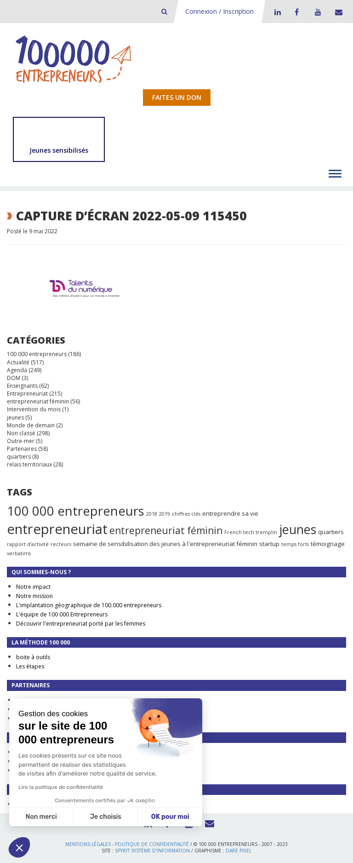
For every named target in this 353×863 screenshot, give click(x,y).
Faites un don (176, 97)
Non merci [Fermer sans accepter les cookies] (41, 817)
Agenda (17, 370)
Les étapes (30, 666)
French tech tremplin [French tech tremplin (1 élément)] (250, 532)
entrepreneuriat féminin (38, 401)
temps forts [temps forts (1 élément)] (295, 544)
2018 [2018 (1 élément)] (151, 514)
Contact (337, 12)
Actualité (18, 362)
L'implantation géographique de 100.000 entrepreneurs (88, 605)
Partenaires (22, 449)
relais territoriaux (29, 464)
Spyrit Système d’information (152, 850)
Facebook (296, 12)
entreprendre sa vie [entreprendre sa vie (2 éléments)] (230, 513)
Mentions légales (88, 844)
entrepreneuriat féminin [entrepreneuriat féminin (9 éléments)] (165, 530)
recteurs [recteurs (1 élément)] (61, 544)
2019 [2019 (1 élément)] (164, 514)
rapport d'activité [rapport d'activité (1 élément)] (28, 544)
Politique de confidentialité (152, 844)
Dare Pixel (238, 850)
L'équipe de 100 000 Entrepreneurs (62, 614)
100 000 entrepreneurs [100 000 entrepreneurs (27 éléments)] (75, 510)
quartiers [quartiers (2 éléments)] (331, 532)
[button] (19, 847)
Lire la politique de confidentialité (60, 787)
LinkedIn (276, 12)
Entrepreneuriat (27, 393)
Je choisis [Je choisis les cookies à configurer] (105, 817)
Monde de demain (31, 425)
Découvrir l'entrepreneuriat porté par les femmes (80, 623)
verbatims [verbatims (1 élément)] (19, 553)
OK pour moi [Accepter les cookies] (170, 817)
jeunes (15, 417)
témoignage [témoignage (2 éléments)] (328, 544)
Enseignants (22, 386)
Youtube (316, 12)
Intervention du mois (34, 409)
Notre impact (33, 587)
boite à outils (33, 657)
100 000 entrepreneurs (37, 354)
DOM (13, 378)
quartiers (19, 456)
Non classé (21, 433)
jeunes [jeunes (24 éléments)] (297, 529)
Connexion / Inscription (219, 11)
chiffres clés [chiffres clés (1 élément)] (186, 514)
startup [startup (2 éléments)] (269, 544)
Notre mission (34, 596)
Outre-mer (20, 441)
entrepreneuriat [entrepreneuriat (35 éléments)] (57, 529)
